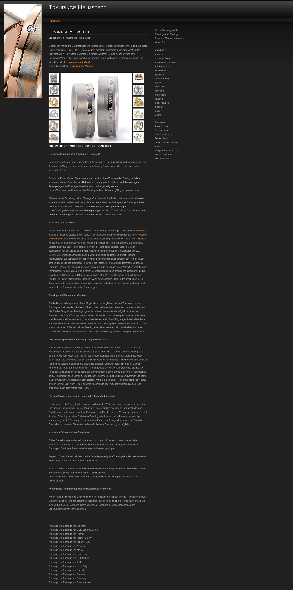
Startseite (55, 21)
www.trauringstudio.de (79, 62)
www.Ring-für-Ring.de (81, 66)
